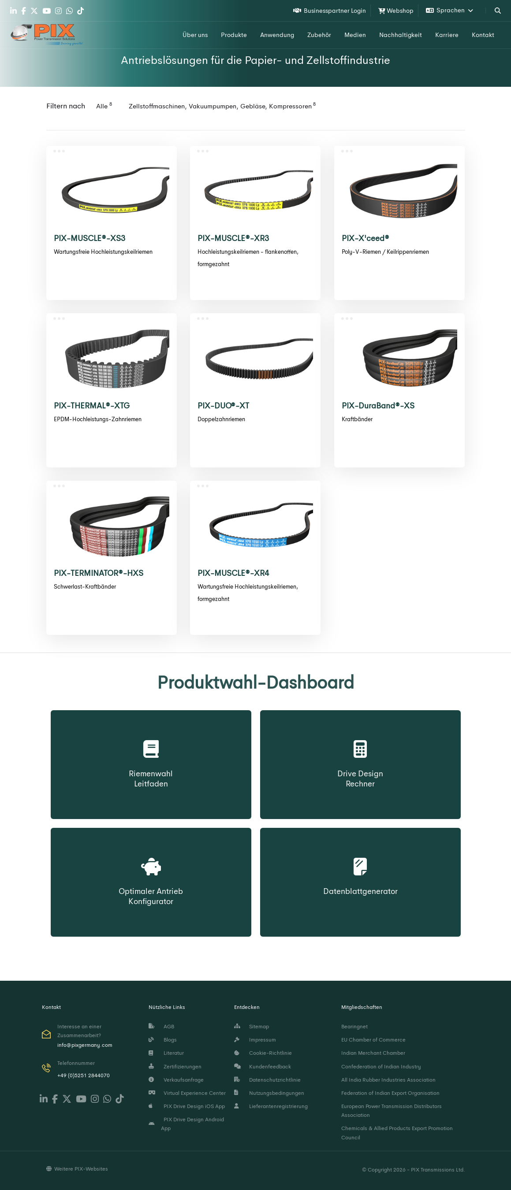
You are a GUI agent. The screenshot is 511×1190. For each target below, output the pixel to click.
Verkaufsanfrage (176, 1079)
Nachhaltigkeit (400, 35)
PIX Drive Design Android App (186, 1124)
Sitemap (251, 1026)
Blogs (163, 1039)
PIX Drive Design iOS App (187, 1106)
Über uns (195, 35)
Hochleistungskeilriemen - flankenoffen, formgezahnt (248, 258)
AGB (161, 1026)
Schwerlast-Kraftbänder (85, 586)
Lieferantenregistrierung (271, 1106)
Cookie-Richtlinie (263, 1053)
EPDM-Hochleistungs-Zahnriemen (98, 419)
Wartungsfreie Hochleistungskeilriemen (103, 252)
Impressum (255, 1039)
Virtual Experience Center (187, 1093)
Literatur (166, 1053)
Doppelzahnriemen (221, 419)
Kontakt (483, 35)
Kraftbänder (357, 419)
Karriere (447, 35)
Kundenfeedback (262, 1066)
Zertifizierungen (175, 1066)
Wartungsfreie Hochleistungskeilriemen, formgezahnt (248, 593)
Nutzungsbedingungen (269, 1093)
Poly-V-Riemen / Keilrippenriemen (385, 252)
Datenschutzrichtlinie (267, 1079)
